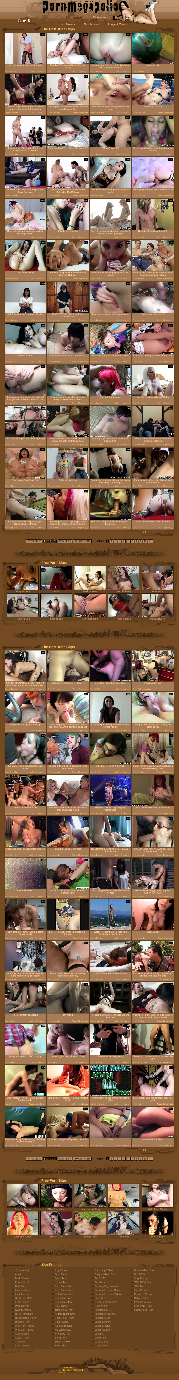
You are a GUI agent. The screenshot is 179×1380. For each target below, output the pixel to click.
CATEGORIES (34, 541)
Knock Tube (61, 1282)
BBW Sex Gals (90, 617)
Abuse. (62, 1372)
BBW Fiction (141, 1298)
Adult (56, 590)
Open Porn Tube (143, 1309)
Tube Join (124, 1235)
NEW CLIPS (65, 541)
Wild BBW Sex (142, 1282)
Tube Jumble (62, 1341)
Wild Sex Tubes (23, 1235)
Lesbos (99, 1333)
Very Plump (141, 1278)
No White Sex (63, 1329)
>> (150, 541)
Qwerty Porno (23, 1208)
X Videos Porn (63, 1333)
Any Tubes (61, 1270)
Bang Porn (61, 1337)
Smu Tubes (61, 1305)
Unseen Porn (124, 1208)
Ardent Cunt (56, 1235)
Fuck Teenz (101, 1298)
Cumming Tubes (104, 1270)
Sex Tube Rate (63, 1298)
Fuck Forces (124, 617)
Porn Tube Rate (64, 1286)
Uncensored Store (90, 1208)
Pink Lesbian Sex (144, 1270)
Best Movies (67, 24)
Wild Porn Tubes (157, 1208)
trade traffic (68, 1367)
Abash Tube (90, 1235)
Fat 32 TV (100, 1278)
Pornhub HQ (124, 590)
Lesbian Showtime (105, 1313)
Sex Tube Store (64, 1301)
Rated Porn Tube (64, 1294)
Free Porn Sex (142, 1301)
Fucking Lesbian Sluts (107, 1290)
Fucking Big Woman (106, 1286)
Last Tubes (56, 617)
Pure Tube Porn (64, 1290)
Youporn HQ (23, 590)
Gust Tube (61, 1274)
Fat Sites (100, 1282)
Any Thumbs (157, 1235)
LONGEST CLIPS (82, 541)
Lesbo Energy (103, 1321)
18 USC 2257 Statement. (71, 1370)
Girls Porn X (141, 1290)
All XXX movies (64, 1325)
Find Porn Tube (143, 1305)
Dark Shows (90, 590)
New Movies (91, 24)
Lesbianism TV (103, 1309)
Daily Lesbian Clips (106, 1274)
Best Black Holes (64, 1317)
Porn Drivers (157, 617)
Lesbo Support (103, 1329)
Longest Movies (118, 24)
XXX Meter (140, 1286)
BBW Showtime (56, 1208)
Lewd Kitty (100, 1337)
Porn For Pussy (143, 1294)
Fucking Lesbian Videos (108, 1294)
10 (145, 541)
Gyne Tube (61, 1278)
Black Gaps (61, 1321)
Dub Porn (157, 590)
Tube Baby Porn (64, 1309)
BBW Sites (61, 1345)
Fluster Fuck (23, 617)
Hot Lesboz (101, 1305)
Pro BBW (139, 1274)
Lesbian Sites (102, 1317)
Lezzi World (101, 1345)
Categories (99, 17)
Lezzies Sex (102, 1341)
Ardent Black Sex (65, 1313)
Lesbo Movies (103, 1325)
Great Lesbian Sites (106, 1301)
